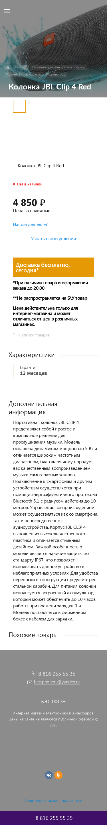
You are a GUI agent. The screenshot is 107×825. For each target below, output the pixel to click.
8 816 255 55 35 (56, 673)
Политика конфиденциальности (53, 800)
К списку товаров (34, 335)
